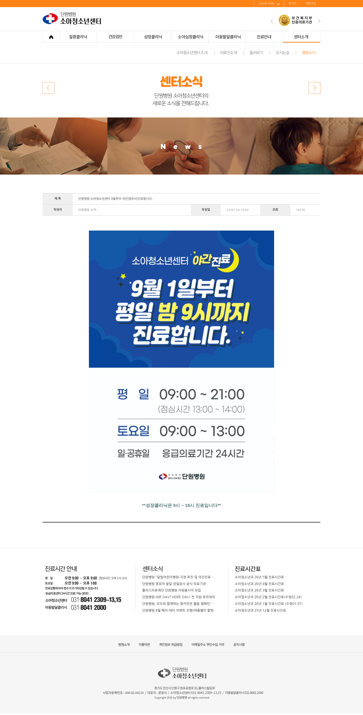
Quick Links (269, 3)
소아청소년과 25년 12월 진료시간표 (260, 610)
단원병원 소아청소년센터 (73, 24)
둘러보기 (260, 53)
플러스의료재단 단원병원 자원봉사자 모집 (171, 590)
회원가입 (311, 3)
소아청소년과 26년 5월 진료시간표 (259, 577)
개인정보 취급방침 (168, 644)
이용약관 (142, 644)
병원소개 (123, 644)
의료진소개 (232, 53)
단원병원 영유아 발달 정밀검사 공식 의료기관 (174, 584)
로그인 (292, 3)
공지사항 (235, 644)
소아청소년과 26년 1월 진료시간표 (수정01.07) (269, 603)
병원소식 (308, 53)
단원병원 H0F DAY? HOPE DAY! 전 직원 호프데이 (178, 597)
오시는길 (286, 53)
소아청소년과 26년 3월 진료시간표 (259, 590)
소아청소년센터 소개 (195, 53)
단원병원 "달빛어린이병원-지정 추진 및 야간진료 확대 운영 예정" (179, 577)
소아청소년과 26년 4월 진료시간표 (259, 584)
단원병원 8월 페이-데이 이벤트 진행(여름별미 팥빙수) (179, 610)
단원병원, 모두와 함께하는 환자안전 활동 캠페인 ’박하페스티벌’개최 (179, 603)
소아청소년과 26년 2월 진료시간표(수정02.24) (268, 597)
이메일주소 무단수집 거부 (205, 644)
